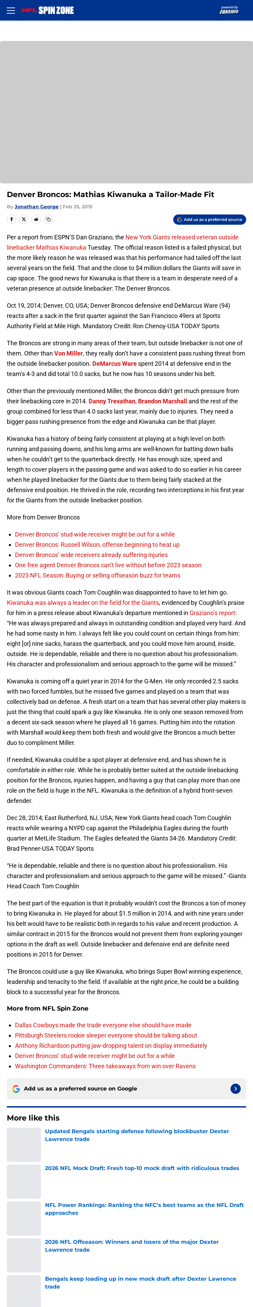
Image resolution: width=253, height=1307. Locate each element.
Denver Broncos (44, 1139)
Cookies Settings (28, 1262)
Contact (16, 1199)
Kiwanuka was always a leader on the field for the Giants (83, 602)
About (13, 1187)
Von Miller (68, 353)
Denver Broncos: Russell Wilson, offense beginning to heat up (97, 544)
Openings (154, 1187)
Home (13, 1139)
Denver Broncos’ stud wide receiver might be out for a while (95, 534)
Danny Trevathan (112, 401)
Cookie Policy (23, 1237)
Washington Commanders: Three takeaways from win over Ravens (105, 1066)
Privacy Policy (24, 1224)
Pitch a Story (159, 1212)
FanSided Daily (25, 1212)
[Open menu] (11, 10)
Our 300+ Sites (161, 1199)
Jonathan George (37, 207)
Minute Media (38, 1280)
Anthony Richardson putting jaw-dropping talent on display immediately (111, 1045)
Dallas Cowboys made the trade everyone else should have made (103, 1025)
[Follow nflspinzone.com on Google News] (235, 1089)
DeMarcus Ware (114, 363)
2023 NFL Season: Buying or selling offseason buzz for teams (97, 575)
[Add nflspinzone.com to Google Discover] (209, 219)
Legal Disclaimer (164, 1237)
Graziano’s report (212, 612)
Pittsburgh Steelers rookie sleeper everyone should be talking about (106, 1035)
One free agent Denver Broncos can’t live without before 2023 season (108, 565)
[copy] (48, 219)
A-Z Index (154, 1250)
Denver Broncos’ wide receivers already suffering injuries (91, 554)
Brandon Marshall (162, 401)
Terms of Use (160, 1224)
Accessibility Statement (37, 1250)
